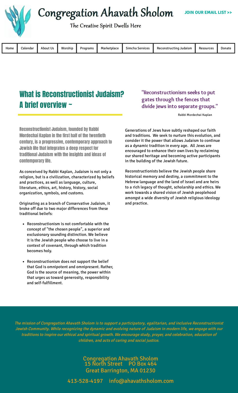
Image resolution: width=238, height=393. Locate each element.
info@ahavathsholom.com (141, 380)
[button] (47, 48)
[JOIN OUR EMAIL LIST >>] (208, 12)
